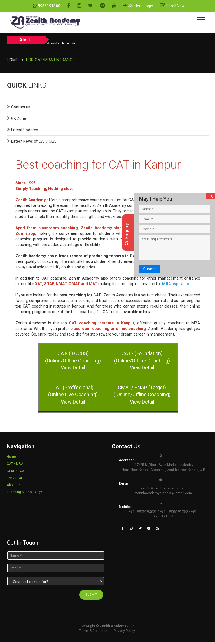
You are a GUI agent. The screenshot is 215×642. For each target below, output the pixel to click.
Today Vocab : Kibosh (74, 40)
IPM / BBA (14, 478)
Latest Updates (24, 130)
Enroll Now (175, 6)
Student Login (140, 6)
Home (12, 59)
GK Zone (18, 118)
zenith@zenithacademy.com (163, 488)
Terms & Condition (93, 631)
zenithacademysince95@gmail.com (163, 493)
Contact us (20, 107)
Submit (147, 268)
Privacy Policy (124, 631)
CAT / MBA (15, 464)
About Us (14, 485)
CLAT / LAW (16, 471)
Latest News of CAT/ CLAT (34, 141)
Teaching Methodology (24, 492)
